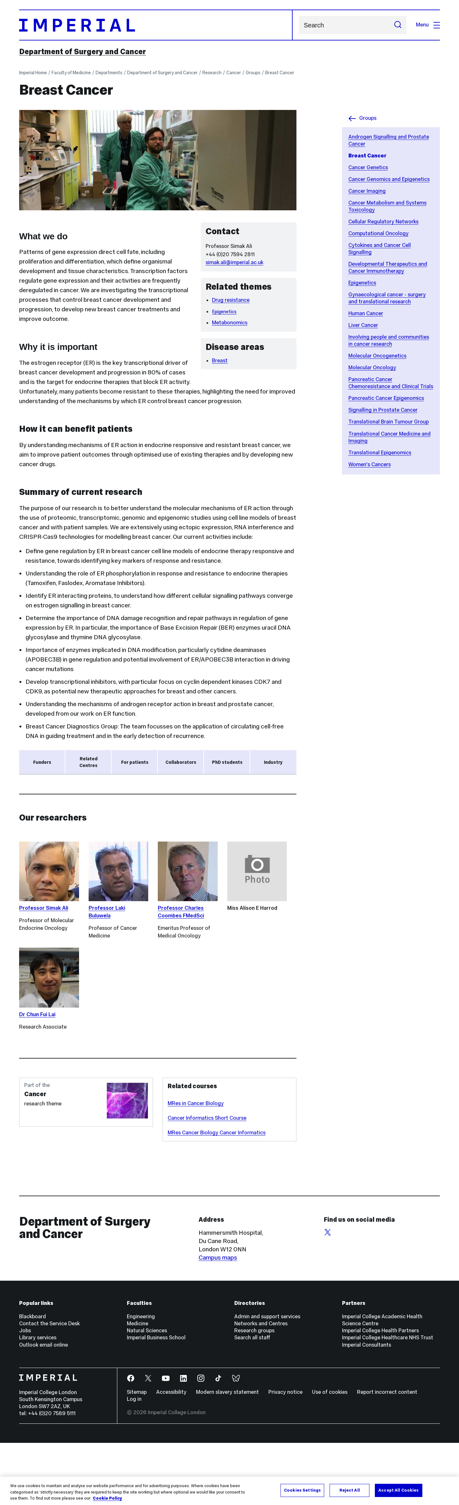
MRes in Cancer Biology (196, 1165)
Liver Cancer (363, 325)
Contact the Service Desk (49, 1385)
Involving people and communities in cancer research (388, 340)
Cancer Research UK (47, 786)
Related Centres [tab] (88, 762)
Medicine (137, 1385)
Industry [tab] (273, 762)
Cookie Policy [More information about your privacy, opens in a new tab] (107, 1498)
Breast (220, 360)
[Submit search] (397, 25)
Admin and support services (267, 1378)
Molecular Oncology (372, 367)
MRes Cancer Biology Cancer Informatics (217, 1194)
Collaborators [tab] (180, 762)
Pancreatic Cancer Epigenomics (386, 398)
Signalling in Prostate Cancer (383, 410)
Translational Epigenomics (379, 452)
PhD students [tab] (227, 762)
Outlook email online (43, 1407)
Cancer (233, 73)
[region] (229, 1491)
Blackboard (32, 1378)
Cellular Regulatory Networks (383, 221)
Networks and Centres (261, 1385)
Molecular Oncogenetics (377, 355)
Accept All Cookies (398, 1490)
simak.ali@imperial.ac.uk (234, 262)
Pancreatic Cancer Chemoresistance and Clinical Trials (390, 383)
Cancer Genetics (368, 167)
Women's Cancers (369, 464)
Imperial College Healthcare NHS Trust (387, 1399)
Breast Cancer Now (46, 799)
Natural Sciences (147, 1392)
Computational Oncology (378, 233)
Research (212, 73)
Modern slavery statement (227, 1454)
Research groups (254, 1392)
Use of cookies (329, 1454)
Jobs (25, 1392)
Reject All (349, 1490)
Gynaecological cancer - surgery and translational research (387, 298)
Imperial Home (33, 73)
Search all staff (252, 1399)
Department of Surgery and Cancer (82, 51)
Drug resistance (231, 300)
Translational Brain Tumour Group (388, 421)
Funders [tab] (42, 762)
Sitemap (137, 1454)
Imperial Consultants (366, 1407)
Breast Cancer (279, 73)
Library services (37, 1399)
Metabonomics (229, 322)
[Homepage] (156, 25)
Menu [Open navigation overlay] (428, 24)
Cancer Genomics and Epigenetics (389, 179)
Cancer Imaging (367, 191)
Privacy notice (285, 1454)
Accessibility (171, 1454)
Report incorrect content (387, 1454)
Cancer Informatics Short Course (207, 1180)
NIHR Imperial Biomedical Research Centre (72, 811)
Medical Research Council (61, 824)
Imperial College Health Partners (380, 1392)
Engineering (141, 1378)
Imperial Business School (156, 1399)
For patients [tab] (135, 762)
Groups (253, 73)
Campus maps (218, 1319)
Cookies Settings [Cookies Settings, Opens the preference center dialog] (302, 1490)
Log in (134, 1461)
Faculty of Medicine (71, 73)
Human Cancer (365, 313)
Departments (109, 73)
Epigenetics (362, 282)
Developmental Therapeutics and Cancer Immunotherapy (387, 267)
